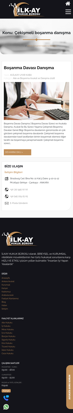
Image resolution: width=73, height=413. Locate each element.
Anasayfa (20, 46)
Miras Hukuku (8, 329)
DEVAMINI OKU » (14, 152)
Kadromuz (6, 292)
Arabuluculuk (8, 295)
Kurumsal (6, 285)
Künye (6, 390)
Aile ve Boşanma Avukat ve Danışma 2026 (34, 78)
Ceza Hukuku (7, 353)
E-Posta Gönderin (16, 203)
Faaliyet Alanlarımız (10, 298)
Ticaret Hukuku (8, 346)
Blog (4, 302)
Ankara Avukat (8, 281)
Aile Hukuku (7, 323)
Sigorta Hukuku (8, 340)
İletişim (5, 309)
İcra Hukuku (7, 333)
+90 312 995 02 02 (16, 189)
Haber (4, 305)
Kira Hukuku (7, 343)
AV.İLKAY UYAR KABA (21, 75)
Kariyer (5, 288)
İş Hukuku (6, 326)
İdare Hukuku (7, 350)
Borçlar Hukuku (8, 336)
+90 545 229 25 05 (16, 196)
